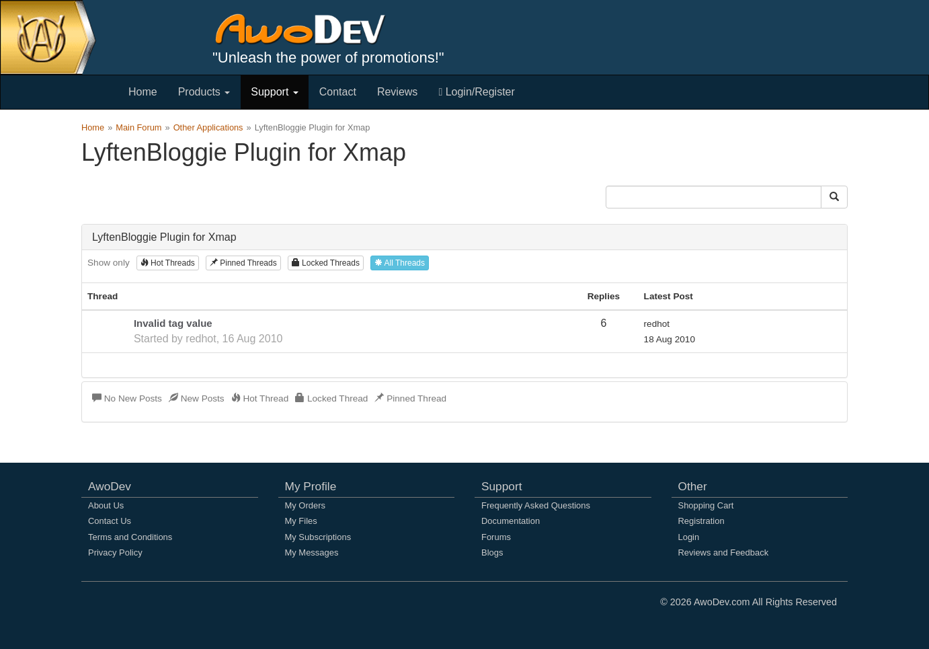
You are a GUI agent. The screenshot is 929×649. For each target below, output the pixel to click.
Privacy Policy (115, 552)
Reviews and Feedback (723, 552)
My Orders (305, 505)
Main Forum (138, 127)
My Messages (312, 552)
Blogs (492, 552)
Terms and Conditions (130, 537)
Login (689, 537)
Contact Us (109, 521)
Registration (701, 521)
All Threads (399, 263)
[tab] (464, 237)
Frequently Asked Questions (535, 505)
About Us (106, 505)
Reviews (397, 92)
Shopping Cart (706, 505)
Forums (496, 537)
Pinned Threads (243, 263)
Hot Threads (167, 263)
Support (274, 92)
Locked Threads (326, 263)
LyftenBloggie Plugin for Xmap (164, 237)
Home (142, 92)
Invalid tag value (173, 323)
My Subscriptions (318, 537)
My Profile (311, 486)
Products (204, 92)
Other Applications (208, 127)
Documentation (510, 521)
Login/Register (476, 92)
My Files (301, 521)
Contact (337, 92)
